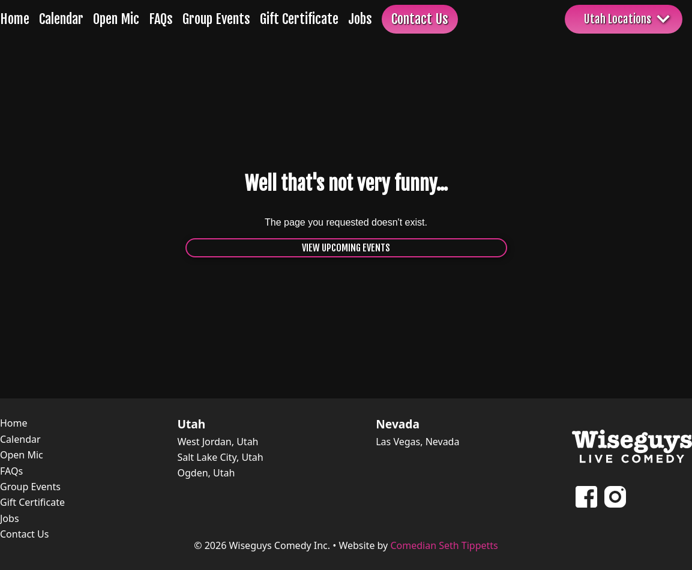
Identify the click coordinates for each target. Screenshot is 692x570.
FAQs (161, 19)
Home (14, 19)
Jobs (360, 19)
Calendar (61, 19)
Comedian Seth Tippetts (444, 545)
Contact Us (419, 19)
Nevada (398, 424)
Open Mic (116, 19)
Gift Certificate (299, 19)
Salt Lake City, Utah (220, 457)
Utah (191, 424)
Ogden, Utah (206, 472)
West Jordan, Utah (217, 441)
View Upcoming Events (346, 248)
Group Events (216, 19)
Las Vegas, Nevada (417, 441)
